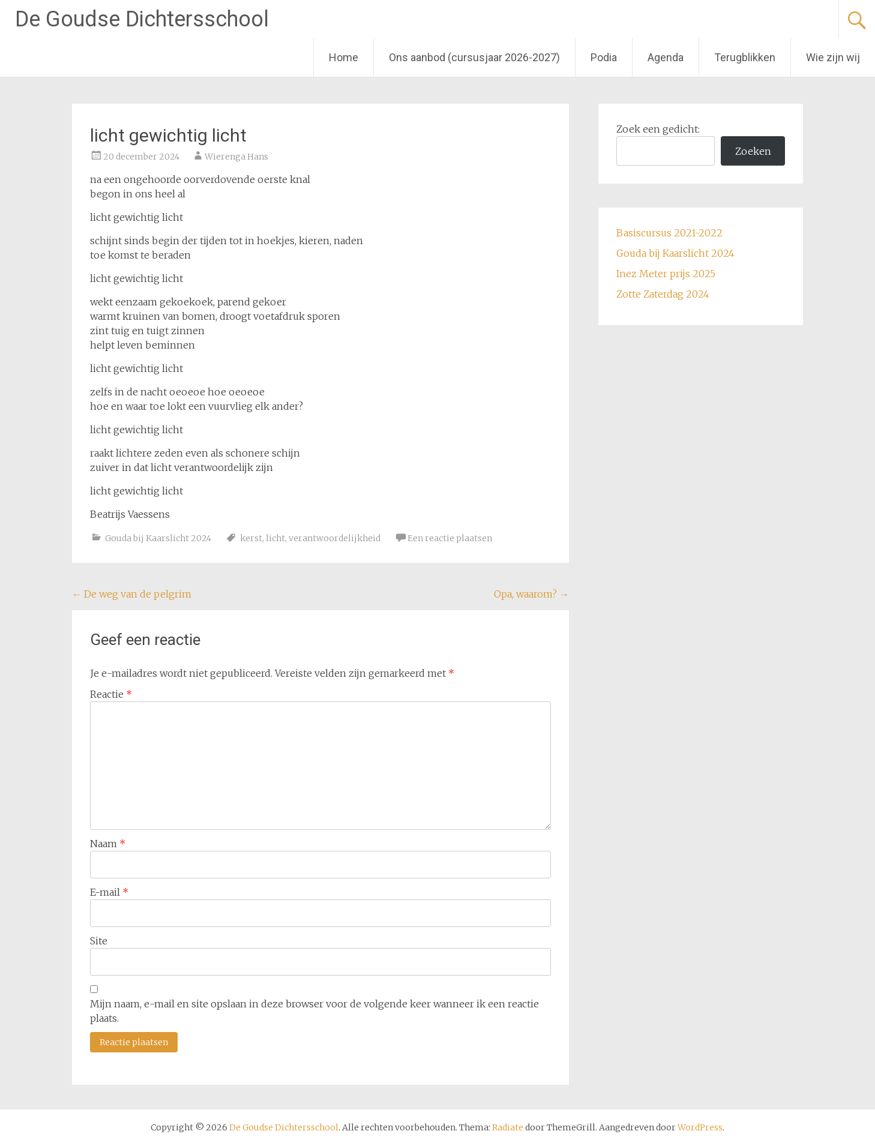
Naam (107, 844)
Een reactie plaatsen (449, 538)
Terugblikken (744, 57)
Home (343, 57)
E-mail (109, 892)
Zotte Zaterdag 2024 (662, 294)
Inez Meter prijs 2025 (665, 274)
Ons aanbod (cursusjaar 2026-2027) (474, 57)
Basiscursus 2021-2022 (669, 233)
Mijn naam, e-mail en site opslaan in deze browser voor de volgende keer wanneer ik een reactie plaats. (314, 1011)
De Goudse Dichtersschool (142, 19)
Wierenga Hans (236, 156)
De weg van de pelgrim (131, 594)
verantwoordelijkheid (334, 538)
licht (275, 538)
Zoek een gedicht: (658, 129)
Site (98, 941)
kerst (251, 538)
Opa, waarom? (531, 594)
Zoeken (753, 151)
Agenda (666, 57)
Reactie (111, 694)
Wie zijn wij (833, 57)
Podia (604, 57)
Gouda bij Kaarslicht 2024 (158, 538)
